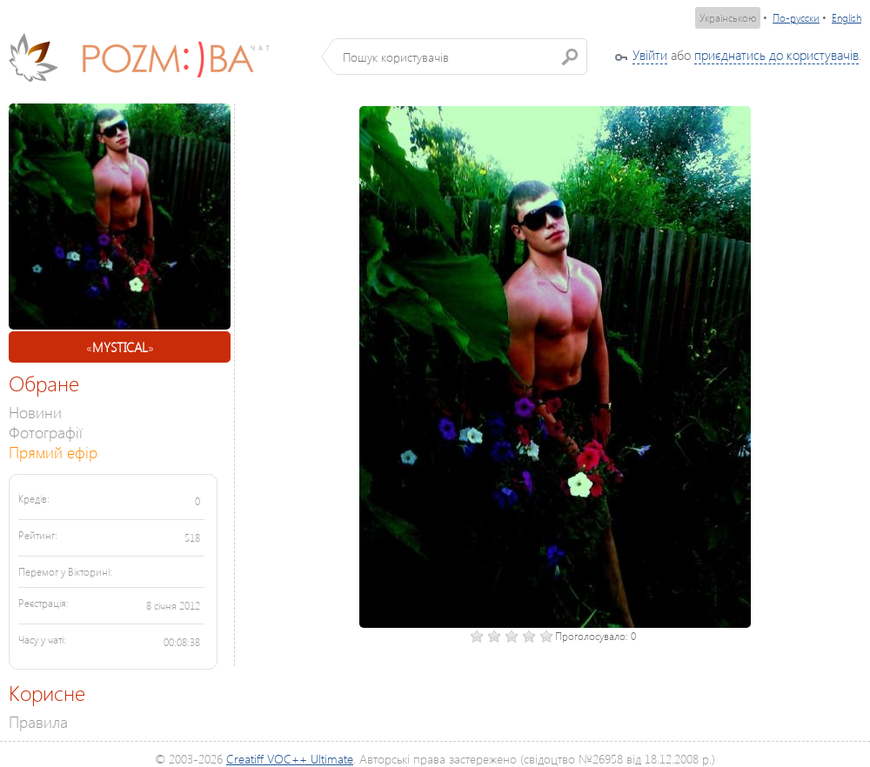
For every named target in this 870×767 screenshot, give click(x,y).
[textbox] (460, 56)
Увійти (649, 54)
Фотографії (46, 432)
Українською (727, 17)
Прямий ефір (53, 452)
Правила (38, 721)
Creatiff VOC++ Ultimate (289, 758)
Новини (35, 412)
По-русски (796, 17)
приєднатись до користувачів (776, 54)
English (846, 17)
